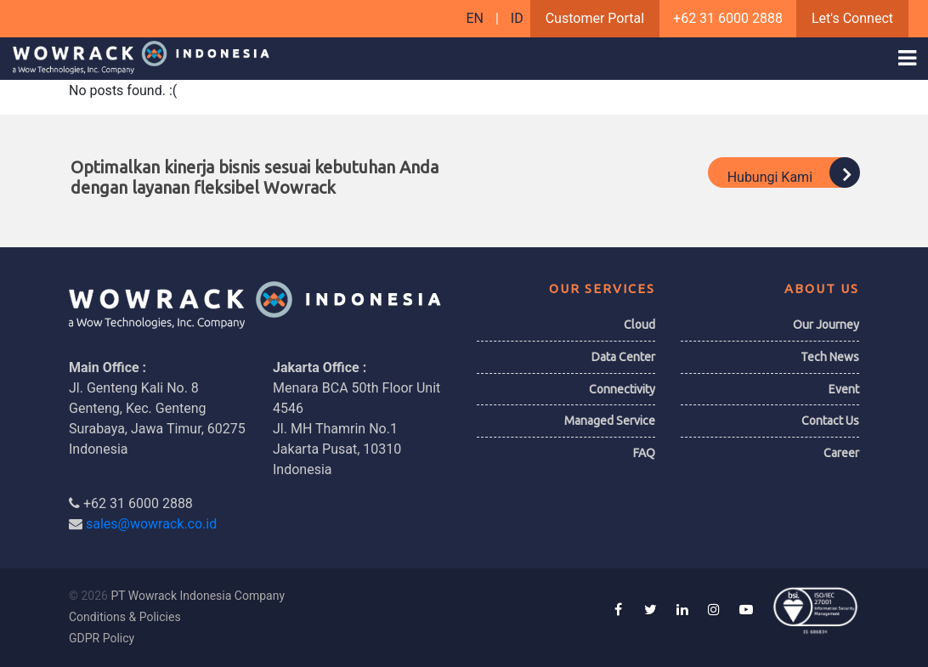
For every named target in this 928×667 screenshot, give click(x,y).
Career (841, 453)
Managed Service (609, 420)
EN (476, 18)
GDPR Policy (101, 638)
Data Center (623, 357)
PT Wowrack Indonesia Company (197, 595)
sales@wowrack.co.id (151, 524)
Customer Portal (595, 18)
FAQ (644, 453)
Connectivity (622, 389)
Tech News (830, 357)
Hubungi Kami (793, 172)
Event (844, 389)
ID (517, 18)
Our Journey (826, 324)
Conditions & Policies (125, 617)
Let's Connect (852, 18)
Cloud (639, 324)
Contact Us (830, 420)
